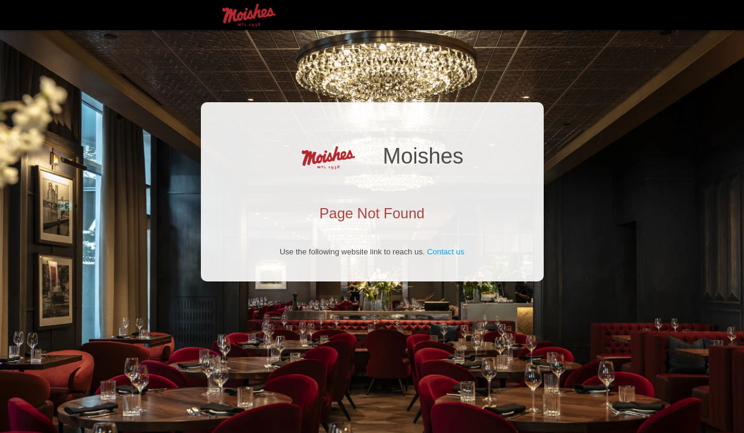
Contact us (445, 251)
